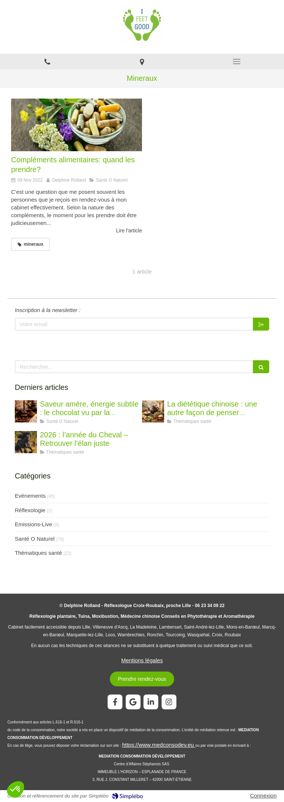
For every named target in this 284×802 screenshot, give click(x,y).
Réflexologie (30, 510)
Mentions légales (142, 660)
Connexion (263, 795)
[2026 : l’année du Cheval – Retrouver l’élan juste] (26, 442)
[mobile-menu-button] (236, 61)
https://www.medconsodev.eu (158, 745)
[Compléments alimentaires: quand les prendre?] (76, 125)
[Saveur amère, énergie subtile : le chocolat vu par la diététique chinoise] (26, 411)
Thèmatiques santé (38, 553)
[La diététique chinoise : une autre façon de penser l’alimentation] (153, 411)
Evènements (30, 496)
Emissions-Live (33, 524)
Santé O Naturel (35, 539)
